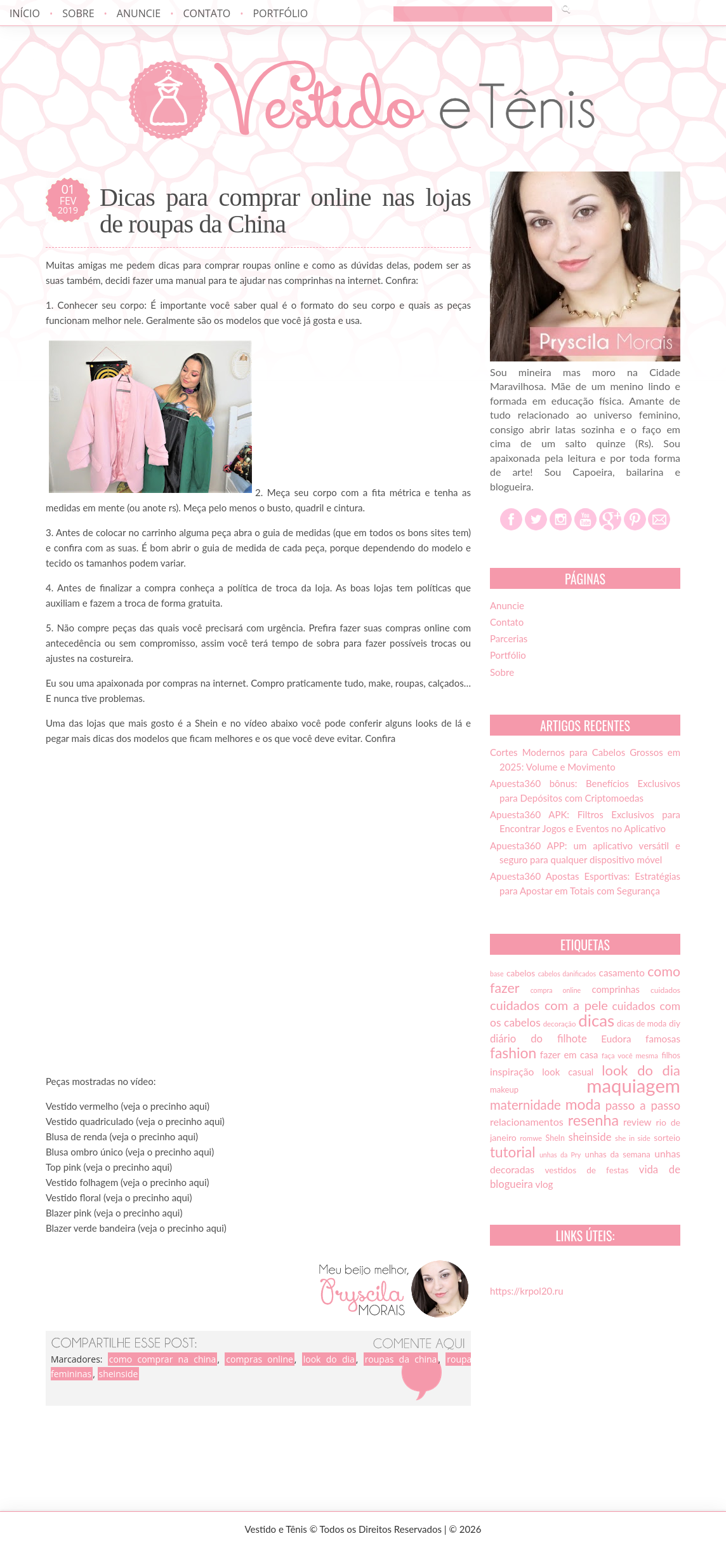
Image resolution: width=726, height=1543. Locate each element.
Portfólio (280, 13)
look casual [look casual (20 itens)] (567, 1071)
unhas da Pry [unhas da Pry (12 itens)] (560, 1154)
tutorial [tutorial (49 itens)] (512, 1152)
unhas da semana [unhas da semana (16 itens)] (617, 1154)
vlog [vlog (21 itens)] (544, 1184)
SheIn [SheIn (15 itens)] (555, 1138)
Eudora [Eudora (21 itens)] (616, 1038)
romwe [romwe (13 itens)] (531, 1138)
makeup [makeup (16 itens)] (504, 1089)
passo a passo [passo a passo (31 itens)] (642, 1105)
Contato (206, 13)
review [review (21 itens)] (637, 1122)
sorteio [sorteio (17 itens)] (667, 1138)
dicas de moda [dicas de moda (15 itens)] (641, 1023)
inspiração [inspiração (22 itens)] (512, 1071)
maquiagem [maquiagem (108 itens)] (633, 1085)
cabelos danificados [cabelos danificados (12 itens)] (567, 973)
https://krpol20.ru (527, 1291)
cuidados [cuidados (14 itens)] (665, 990)
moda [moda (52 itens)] (583, 1104)
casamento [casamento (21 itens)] (622, 972)
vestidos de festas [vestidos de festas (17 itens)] (586, 1170)
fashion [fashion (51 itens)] (513, 1052)
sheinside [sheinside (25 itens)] (589, 1137)
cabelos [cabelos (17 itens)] (520, 973)
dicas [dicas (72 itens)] (596, 1020)
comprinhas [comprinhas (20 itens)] (615, 989)
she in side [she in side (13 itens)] (632, 1138)
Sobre (78, 13)
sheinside (118, 1374)
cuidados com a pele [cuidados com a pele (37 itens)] (549, 1005)
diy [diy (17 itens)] (674, 1023)
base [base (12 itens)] (497, 973)
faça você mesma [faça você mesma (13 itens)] (630, 1055)
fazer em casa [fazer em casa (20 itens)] (569, 1054)
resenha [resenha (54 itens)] (593, 1120)
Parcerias (508, 638)
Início (25, 13)
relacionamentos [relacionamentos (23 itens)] (527, 1121)
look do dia (329, 1359)
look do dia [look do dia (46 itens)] (641, 1070)
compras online (259, 1359)
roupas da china (401, 1359)
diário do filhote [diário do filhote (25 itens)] (538, 1038)
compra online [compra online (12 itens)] (556, 990)
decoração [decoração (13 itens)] (559, 1024)
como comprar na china (162, 1359)
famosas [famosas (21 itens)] (662, 1038)
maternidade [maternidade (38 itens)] (525, 1104)
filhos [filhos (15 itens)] (671, 1055)
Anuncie (139, 13)
